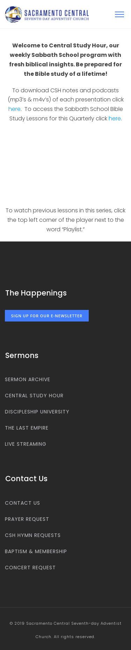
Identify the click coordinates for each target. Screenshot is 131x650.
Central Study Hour (34, 395)
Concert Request (30, 567)
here (14, 109)
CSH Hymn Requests (33, 535)
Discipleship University (37, 411)
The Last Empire (27, 427)
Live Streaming (25, 443)
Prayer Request (27, 519)
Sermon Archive (27, 379)
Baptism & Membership (36, 551)
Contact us (22, 502)
